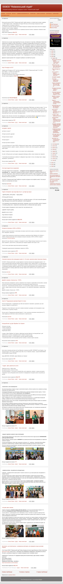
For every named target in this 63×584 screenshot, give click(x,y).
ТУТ (14, 120)
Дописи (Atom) (12, 574)
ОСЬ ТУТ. (16, 565)
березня (54, 156)
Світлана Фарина (11, 238)
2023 (52, 56)
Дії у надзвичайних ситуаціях (54, 181)
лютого (54, 158)
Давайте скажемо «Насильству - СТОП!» (11, 280)
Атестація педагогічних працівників (10, 168)
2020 (52, 166)
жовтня (54, 145)
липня (53, 149)
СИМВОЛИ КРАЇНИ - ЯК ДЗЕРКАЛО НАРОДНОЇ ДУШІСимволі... (56, 131)
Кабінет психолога (54, 173)
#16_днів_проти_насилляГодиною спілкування (56, 135)
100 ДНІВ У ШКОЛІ (6, 128)
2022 (52, 162)
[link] (7, 507)
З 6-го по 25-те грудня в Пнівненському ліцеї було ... (55, 73)
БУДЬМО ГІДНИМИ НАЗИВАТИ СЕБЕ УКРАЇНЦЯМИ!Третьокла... (56, 125)
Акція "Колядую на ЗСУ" (8, 67)
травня (54, 153)
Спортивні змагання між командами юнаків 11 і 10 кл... (56, 93)
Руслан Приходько (55, 25)
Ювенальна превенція (54, 179)
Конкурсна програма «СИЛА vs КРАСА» (11, 228)
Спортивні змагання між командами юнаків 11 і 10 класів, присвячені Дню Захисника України (24, 259)
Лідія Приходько (54, 24)
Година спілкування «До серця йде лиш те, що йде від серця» (17, 191)
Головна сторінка (24, 572)
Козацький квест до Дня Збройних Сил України (13, 323)
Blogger (40, 579)
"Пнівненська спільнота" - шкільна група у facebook (55, 184)
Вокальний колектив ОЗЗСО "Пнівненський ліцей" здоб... (56, 61)
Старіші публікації (41, 572)
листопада (54, 144)
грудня (53, 58)
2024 (52, 54)
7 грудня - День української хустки (10, 365)
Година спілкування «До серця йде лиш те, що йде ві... (56, 84)
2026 (52, 51)
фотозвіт (9, 60)
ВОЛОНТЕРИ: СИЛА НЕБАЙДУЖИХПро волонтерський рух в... (56, 120)
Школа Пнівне (54, 27)
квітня (53, 154)
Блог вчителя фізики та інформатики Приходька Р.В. (55, 176)
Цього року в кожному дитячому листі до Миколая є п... (56, 111)
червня (54, 151)
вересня (54, 147)
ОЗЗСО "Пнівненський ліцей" (18, 7)
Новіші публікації (7, 572)
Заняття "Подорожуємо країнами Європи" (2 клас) (14, 301)
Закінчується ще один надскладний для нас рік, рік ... (56, 66)
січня (53, 160)
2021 (52, 164)
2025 (52, 52)
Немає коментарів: (23, 34)
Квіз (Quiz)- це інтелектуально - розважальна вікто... (56, 140)
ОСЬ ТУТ (15, 32)
